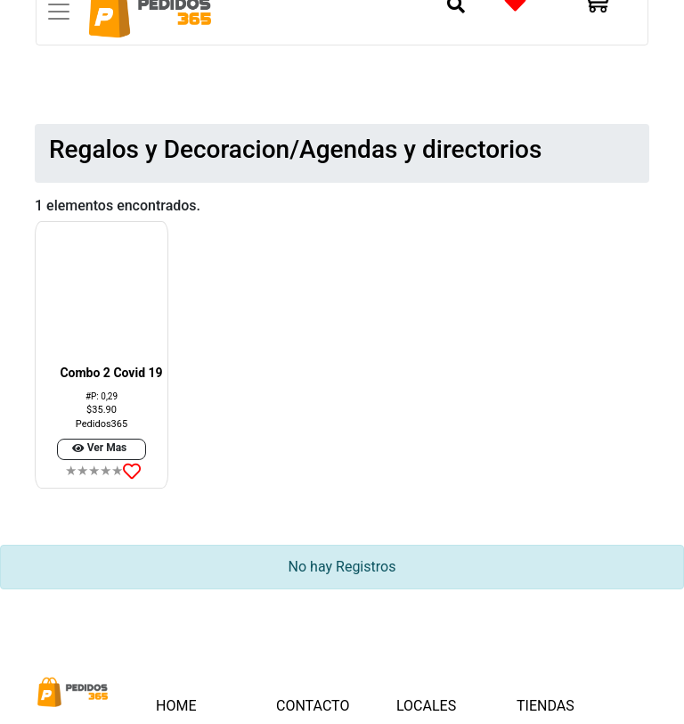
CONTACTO (312, 705)
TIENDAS (545, 705)
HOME (195, 704)
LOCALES (426, 705)
